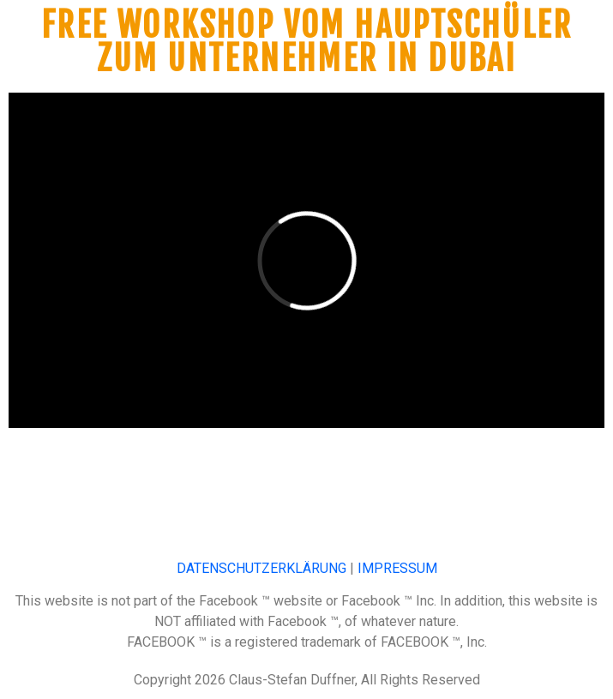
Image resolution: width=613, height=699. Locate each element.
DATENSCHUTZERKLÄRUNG (261, 568)
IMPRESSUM (397, 568)
